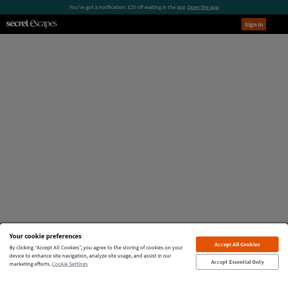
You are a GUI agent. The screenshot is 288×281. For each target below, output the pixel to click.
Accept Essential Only (237, 261)
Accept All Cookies (237, 244)
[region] (144, 251)
